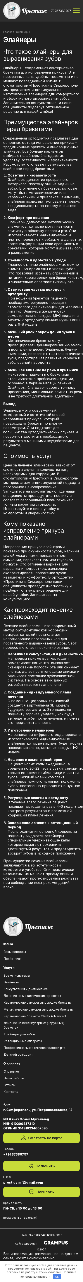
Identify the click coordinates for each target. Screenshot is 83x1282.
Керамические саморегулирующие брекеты (37, 1003)
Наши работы (13, 1078)
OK (57, 1276)
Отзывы (9, 1085)
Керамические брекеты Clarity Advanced (34, 1016)
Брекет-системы (16, 976)
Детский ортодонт (18, 1055)
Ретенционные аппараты (22, 1041)
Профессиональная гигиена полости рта (34, 1048)
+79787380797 (60, 11)
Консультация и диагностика (25, 989)
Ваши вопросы (14, 952)
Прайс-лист (12, 959)
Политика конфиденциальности (41, 1234)
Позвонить (41, 1166)
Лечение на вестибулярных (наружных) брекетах (33, 1025)
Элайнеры (11, 982)
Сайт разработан (41, 1243)
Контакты (10, 1092)
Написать (41, 1192)
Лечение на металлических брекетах (32, 996)
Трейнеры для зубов (19, 1034)
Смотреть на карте (41, 1138)
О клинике (11, 1072)
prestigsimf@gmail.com (23, 1182)
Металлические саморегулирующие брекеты (38, 1010)
